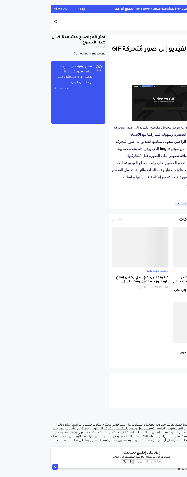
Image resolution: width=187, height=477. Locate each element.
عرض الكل (69, 220)
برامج (178, 271)
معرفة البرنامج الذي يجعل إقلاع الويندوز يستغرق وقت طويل (94, 280)
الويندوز (177, 9)
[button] (177, 119)
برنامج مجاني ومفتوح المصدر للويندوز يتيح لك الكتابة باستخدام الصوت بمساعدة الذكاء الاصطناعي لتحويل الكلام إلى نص (153, 284)
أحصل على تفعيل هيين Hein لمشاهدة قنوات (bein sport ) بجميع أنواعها (116, 9)
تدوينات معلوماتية (170, 39)
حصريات (133, 204)
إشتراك (78, 461)
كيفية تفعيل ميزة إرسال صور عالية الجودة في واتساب (156, 355)
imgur (116, 149)
